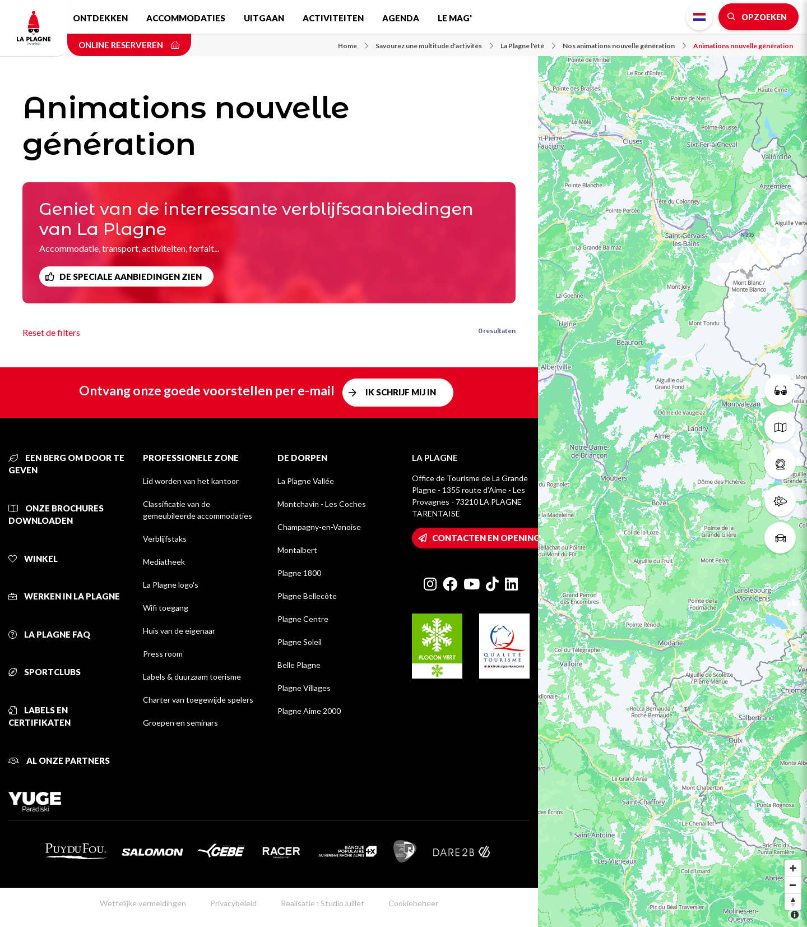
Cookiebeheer (413, 903)
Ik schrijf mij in (400, 392)
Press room (163, 653)
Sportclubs (44, 672)
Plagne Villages (304, 688)
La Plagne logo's (170, 584)
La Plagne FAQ (49, 634)
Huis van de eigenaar (179, 630)
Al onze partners (59, 760)
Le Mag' (455, 18)
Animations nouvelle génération (743, 45)
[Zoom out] (793, 885)
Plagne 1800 (299, 573)
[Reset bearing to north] (793, 901)
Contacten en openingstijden (504, 538)
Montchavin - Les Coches (321, 504)
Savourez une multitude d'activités (434, 45)
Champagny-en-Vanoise (319, 527)
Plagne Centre (302, 619)
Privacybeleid (233, 903)
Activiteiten (333, 18)
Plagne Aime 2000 (309, 711)
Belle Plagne (299, 665)
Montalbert (297, 550)
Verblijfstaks (165, 538)
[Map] (672, 463)
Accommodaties (185, 18)
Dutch (699, 17)
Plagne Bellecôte (307, 596)
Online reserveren (129, 45)
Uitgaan (264, 18)
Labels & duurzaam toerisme (192, 676)
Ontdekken (100, 18)
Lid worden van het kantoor (191, 481)
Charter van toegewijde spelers (198, 699)
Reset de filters (51, 332)
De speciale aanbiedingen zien (130, 276)
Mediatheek (164, 561)
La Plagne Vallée (305, 481)
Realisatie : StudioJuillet (322, 903)
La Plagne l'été (527, 45)
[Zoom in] (793, 868)
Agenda (400, 18)
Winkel (33, 559)
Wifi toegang (165, 607)
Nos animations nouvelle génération (624, 45)
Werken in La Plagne (64, 596)
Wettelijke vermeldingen (143, 903)
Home (353, 45)
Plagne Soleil (299, 642)
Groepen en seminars (180, 722)
